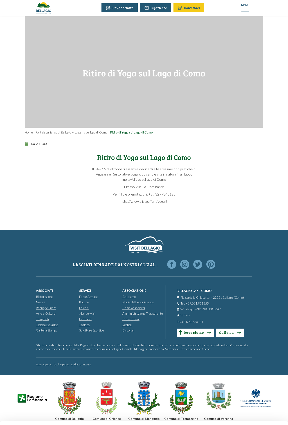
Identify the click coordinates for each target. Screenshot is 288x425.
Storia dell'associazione (138, 302)
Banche (84, 302)
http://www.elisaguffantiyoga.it (144, 201)
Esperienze (155, 8)
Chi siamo (129, 296)
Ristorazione (44, 296)
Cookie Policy (129, 404)
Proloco (84, 325)
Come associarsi (133, 308)
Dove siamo (195, 332)
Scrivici (185, 315)
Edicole (84, 308)
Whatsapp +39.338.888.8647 (200, 309)
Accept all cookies (250, 362)
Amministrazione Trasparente (142, 313)
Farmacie (85, 319)
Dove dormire (119, 8)
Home (29, 132)
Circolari (128, 330)
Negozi (40, 302)
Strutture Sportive (91, 330)
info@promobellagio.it (78, 388)
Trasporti (42, 319)
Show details (69, 416)
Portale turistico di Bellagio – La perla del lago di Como (71, 132)
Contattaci (189, 8)
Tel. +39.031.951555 (194, 303)
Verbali (127, 325)
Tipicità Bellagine (47, 325)
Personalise (250, 377)
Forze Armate (88, 296)
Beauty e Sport (46, 308)
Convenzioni (131, 319)
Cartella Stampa (46, 330)
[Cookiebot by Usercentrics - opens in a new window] (29, 416)
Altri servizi (86, 313)
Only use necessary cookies (250, 391)
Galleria (230, 332)
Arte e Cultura (46, 313)
